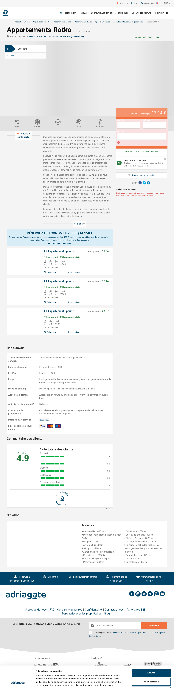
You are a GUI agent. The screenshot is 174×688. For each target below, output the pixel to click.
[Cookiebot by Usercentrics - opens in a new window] (17, 683)
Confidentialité (93, 609)
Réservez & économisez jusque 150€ (22, 579)
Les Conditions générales (59, 243)
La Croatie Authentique (103, 13)
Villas (85, 13)
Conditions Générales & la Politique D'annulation (131, 632)
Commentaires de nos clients (149, 579)
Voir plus (10, 55)
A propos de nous (36, 609)
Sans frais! (50, 577)
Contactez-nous (114, 609)
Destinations (162, 13)
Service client (147, 3)
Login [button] (136, 3)
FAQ (51, 609)
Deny (151, 670)
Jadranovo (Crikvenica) (72, 36)
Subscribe (154, 625)
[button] (158, 3)
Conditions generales (69, 609)
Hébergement (71, 13)
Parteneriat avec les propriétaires (81, 613)
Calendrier (50, 272)
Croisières (124, 13)
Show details (142, 682)
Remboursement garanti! (82, 577)
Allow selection (151, 661)
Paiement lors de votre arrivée (116, 579)
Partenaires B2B (136, 609)
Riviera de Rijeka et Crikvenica (44, 36)
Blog (107, 613)
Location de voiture (143, 13)
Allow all (151, 652)
